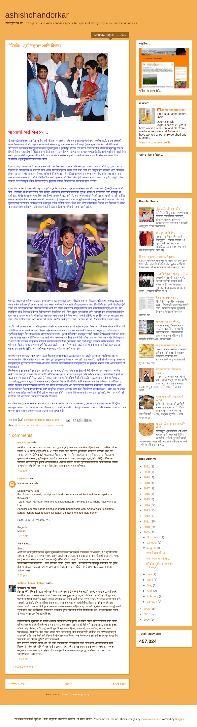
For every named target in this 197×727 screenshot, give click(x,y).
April (150, 590)
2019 (147, 477)
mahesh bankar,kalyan (31, 583)
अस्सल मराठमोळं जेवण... (168, 321)
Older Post (118, 684)
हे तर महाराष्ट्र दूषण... (167, 297)
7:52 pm (22, 575)
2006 (147, 619)
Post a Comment (23, 666)
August (151, 548)
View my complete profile (154, 142)
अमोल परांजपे (24, 442)
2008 (147, 608)
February (153, 596)
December (154, 537)
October (152, 542)
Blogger (179, 719)
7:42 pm (22, 470)
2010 (147, 527)
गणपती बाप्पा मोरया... (156, 553)
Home (68, 684)
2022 (147, 466)
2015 (147, 499)
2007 (147, 614)
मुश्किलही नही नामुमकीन (168, 209)
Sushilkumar (37, 425)
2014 (147, 505)
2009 (147, 532)
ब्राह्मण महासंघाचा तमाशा (168, 345)
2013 (147, 510)
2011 (147, 521)
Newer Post (16, 684)
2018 (147, 482)
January (152, 601)
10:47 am (23, 535)
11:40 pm (23, 659)
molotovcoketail (150, 719)
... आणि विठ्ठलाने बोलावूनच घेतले (172, 273)
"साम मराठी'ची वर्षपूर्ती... (158, 558)
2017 (147, 488)
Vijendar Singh (54, 425)
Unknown (23, 478)
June (150, 579)
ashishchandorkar (37, 14)
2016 (147, 493)
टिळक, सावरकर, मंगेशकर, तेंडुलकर (157, 256)
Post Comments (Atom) (75, 694)
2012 (147, 515)
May (150, 585)
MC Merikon (21, 425)
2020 (147, 472)
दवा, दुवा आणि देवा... (166, 232)
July (150, 574)
